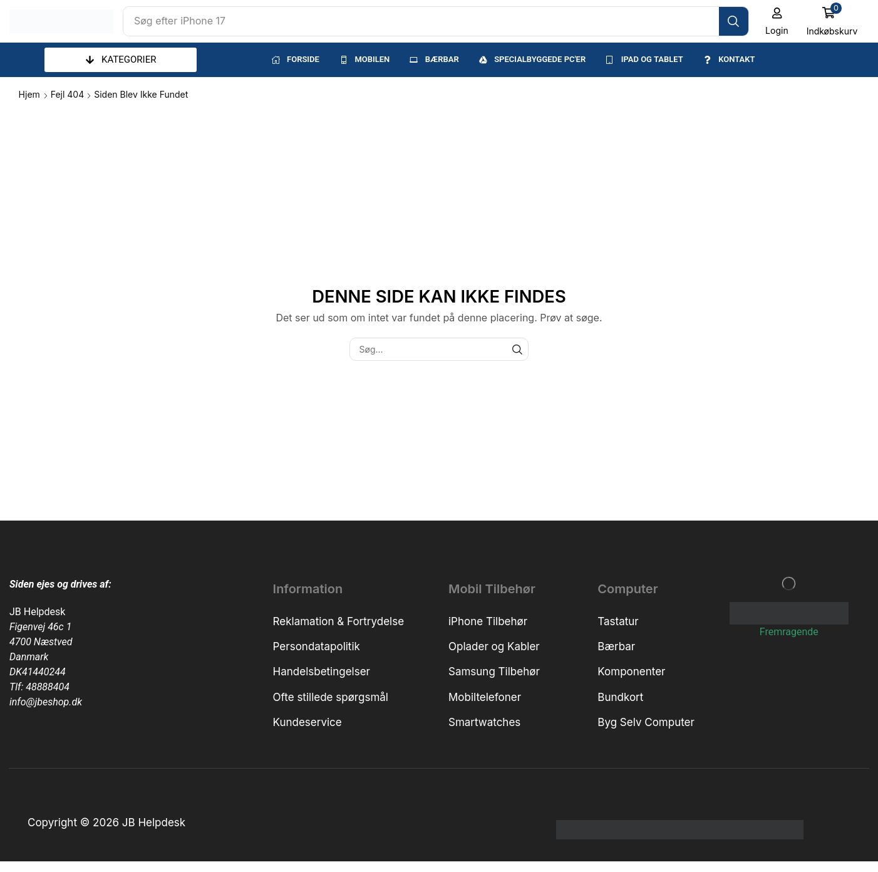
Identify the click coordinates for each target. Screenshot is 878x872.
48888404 (48, 687)
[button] (776, 21)
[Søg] (733, 21)
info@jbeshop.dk (45, 702)
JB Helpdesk (37, 612)
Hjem (29, 94)
